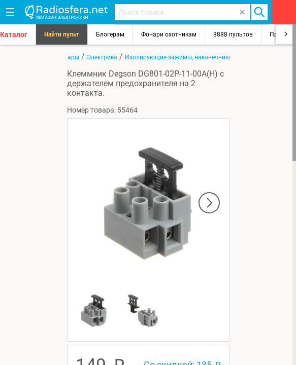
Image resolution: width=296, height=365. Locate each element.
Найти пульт (61, 34)
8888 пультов (233, 34)
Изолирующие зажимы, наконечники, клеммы (191, 57)
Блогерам (110, 34)
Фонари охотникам (168, 34)
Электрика (102, 57)
